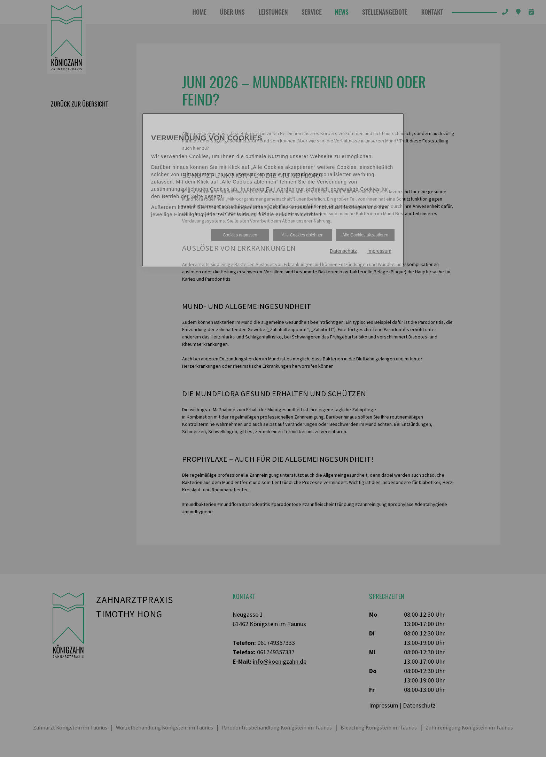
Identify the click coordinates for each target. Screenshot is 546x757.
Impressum (379, 251)
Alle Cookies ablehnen (302, 235)
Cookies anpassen (240, 235)
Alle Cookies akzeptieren (365, 235)
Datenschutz (343, 251)
